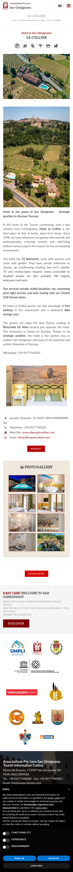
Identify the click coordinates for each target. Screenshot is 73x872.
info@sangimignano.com (26, 783)
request (36, 448)
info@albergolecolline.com (34, 437)
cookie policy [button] (41, 808)
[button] (68, 789)
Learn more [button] (36, 865)
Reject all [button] (19, 858)
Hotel (49, 20)
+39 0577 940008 (20, 778)
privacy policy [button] (53, 798)
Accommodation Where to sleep (32, 20)
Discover (16, 623)
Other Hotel (36, 573)
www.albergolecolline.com (38, 432)
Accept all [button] (53, 858)
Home (14, 20)
